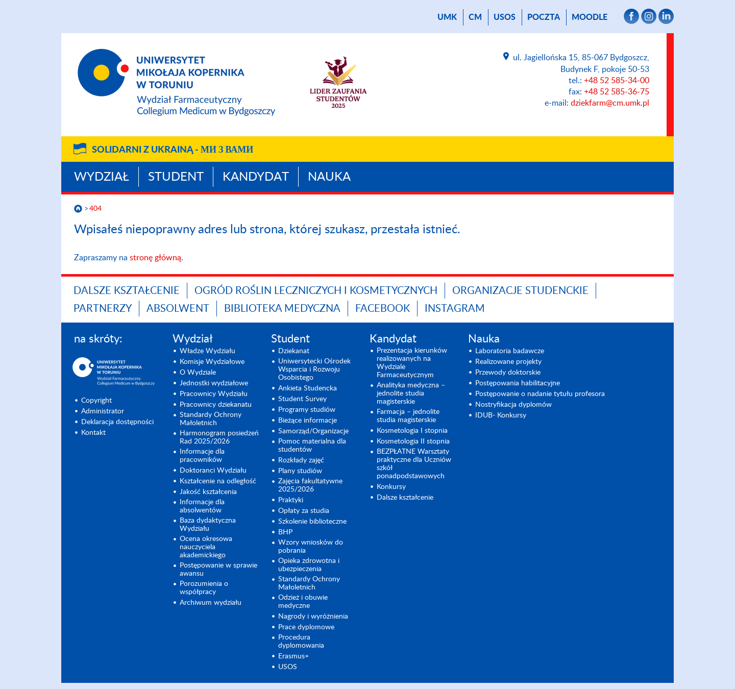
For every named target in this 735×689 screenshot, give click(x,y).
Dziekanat (293, 351)
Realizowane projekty (508, 361)
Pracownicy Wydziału (214, 394)
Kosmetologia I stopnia (412, 430)
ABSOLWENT (177, 309)
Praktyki (290, 500)
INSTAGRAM (455, 309)
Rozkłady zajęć (301, 460)
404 (95, 208)
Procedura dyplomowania (301, 641)
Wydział (101, 177)
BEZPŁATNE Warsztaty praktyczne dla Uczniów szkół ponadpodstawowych (414, 464)
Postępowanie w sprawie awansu (218, 569)
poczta (543, 17)
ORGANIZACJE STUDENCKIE (520, 291)
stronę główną (155, 258)
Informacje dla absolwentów (202, 506)
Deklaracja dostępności (117, 422)
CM (475, 17)
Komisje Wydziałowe (212, 361)
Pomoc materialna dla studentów (312, 445)
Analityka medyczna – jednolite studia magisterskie (411, 393)
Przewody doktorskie (508, 372)
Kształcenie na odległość (218, 481)
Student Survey (302, 399)
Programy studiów (306, 409)
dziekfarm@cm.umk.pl (610, 103)
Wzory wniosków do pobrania (310, 546)
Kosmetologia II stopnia (413, 441)
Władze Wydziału (207, 351)
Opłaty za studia (303, 510)
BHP (285, 532)
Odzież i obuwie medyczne (303, 601)
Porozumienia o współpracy (204, 588)
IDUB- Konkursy (500, 415)
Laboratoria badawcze (509, 351)
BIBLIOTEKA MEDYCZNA (282, 309)
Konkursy (391, 486)
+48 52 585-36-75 (616, 92)
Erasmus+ (293, 656)
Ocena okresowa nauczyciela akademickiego (206, 547)
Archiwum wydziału (210, 602)
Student (176, 177)
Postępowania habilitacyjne (517, 383)
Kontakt (93, 432)
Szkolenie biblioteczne (312, 521)
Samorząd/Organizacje (313, 431)
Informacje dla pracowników (202, 455)
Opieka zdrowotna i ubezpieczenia (308, 565)
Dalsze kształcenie (127, 291)
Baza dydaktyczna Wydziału (208, 524)
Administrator (102, 411)
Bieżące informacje (307, 420)
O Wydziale (198, 372)
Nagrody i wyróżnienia (313, 616)
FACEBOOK (382, 309)
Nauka (329, 177)
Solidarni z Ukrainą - (172, 150)
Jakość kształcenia (208, 492)
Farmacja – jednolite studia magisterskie (408, 416)
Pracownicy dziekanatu (216, 404)
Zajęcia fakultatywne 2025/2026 (310, 485)
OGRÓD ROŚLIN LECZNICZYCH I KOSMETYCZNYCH (315, 291)
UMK (447, 17)
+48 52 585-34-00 (616, 81)
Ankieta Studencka (307, 388)
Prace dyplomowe (306, 627)
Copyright (96, 400)
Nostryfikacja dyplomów (513, 404)
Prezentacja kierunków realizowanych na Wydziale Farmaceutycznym (412, 363)
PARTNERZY (103, 309)
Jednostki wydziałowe (214, 383)
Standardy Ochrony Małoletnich (210, 419)
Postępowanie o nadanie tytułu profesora (540, 394)
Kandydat (256, 177)
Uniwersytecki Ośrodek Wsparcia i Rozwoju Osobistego (314, 369)
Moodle (589, 17)
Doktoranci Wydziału (213, 470)
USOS (505, 17)
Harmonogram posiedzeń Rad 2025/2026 (219, 437)
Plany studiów (300, 471)
